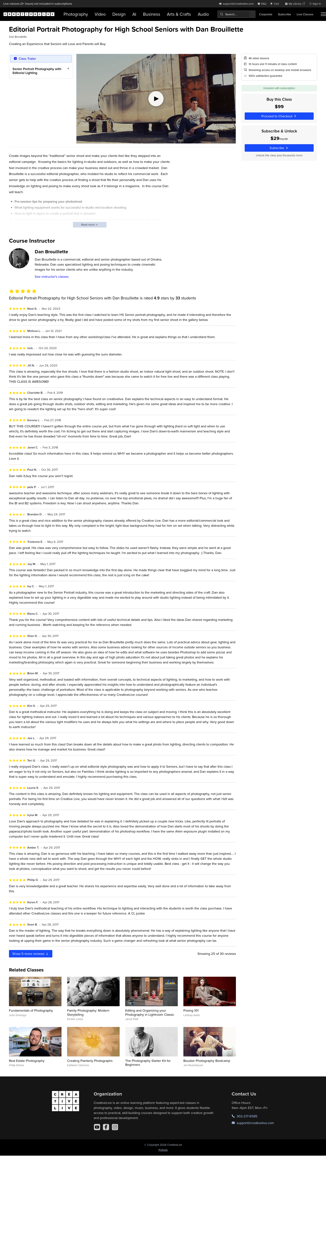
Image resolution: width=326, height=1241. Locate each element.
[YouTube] (97, 1127)
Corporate (265, 14)
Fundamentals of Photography (31, 1010)
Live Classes (305, 14)
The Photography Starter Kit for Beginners (148, 1062)
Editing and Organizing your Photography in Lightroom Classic (149, 1012)
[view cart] (275, 3)
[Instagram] (115, 1127)
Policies (163, 1150)
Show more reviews (30, 953)
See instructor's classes (52, 276)
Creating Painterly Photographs (90, 1060)
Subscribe (284, 14)
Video (100, 14)
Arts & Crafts (179, 14)
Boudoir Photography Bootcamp (206, 1060)
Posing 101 (191, 1010)
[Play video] (156, 98)
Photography (76, 14)
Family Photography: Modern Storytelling (88, 1012)
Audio (203, 14)
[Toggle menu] (323, 14)
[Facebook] (106, 1127)
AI (134, 14)
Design (119, 14)
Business (151, 14)
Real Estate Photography (26, 1060)
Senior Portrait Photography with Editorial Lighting (37, 70)
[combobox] (236, 14)
